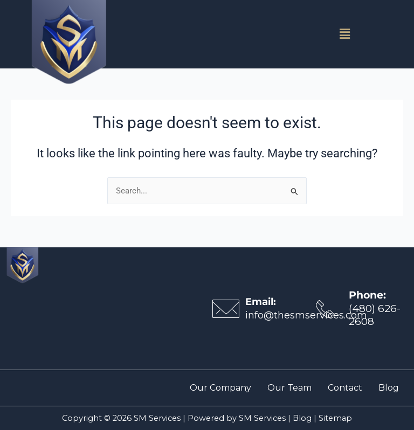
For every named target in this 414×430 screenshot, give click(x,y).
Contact (345, 388)
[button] (345, 34)
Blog (388, 388)
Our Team (289, 388)
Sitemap (335, 418)
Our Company (220, 388)
